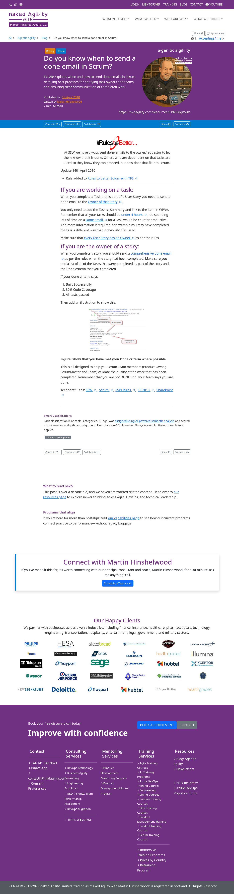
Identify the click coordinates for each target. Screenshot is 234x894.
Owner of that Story (105, 202)
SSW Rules (125, 390)
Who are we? (175, 19)
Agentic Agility (27, 38)
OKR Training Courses (147, 810)
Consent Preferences (37, 786)
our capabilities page (123, 518)
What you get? (114, 19)
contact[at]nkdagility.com (43, 776)
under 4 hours (134, 214)
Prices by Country (151, 860)
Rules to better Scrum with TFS (113, 178)
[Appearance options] (215, 33)
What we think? (207, 19)
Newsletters (184, 769)
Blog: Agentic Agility (185, 761)
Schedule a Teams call (117, 583)
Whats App (37, 768)
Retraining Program (146, 867)
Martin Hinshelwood (69, 101)
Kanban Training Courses (149, 801)
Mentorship (151, 4)
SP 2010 (146, 390)
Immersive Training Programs (151, 852)
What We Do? (145, 19)
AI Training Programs (145, 774)
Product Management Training (151, 819)
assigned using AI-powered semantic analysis (144, 421)
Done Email (97, 220)
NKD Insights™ (186, 783)
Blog (183, 4)
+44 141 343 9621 (42, 763)
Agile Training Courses (147, 765)
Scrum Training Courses (148, 837)
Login (134, 4)
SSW (91, 390)
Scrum (61, 51)
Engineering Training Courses (148, 792)
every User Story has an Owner (109, 238)
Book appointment (157, 725)
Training (170, 4)
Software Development (57, 437)
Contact (196, 4)
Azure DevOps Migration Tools (186, 790)
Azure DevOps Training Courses (148, 783)
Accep (216, 38)
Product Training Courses (149, 828)
